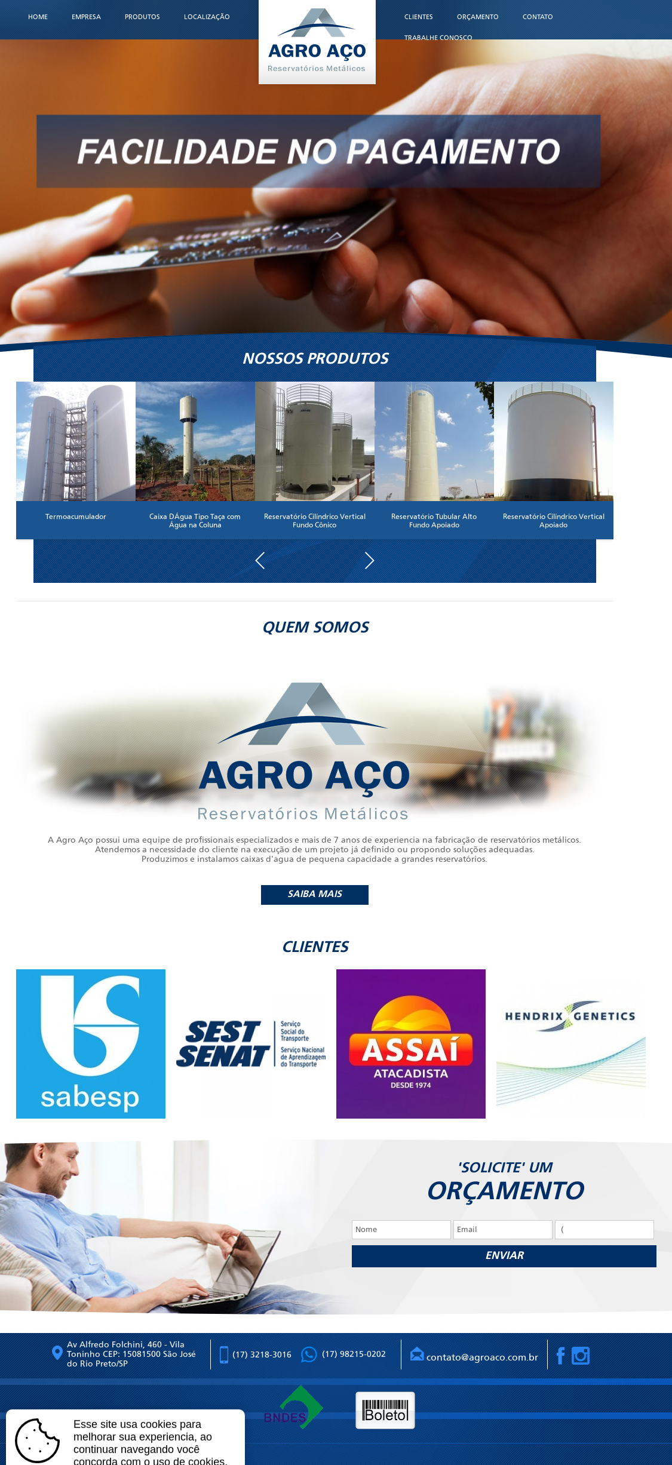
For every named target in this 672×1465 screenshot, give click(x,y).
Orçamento (478, 17)
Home (38, 17)
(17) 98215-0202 (354, 1354)
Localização (207, 17)
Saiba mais (314, 894)
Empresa (86, 17)
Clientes (418, 17)
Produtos (142, 17)
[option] (96, 1044)
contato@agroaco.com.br (474, 1355)
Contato (538, 17)
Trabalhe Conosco (438, 38)
